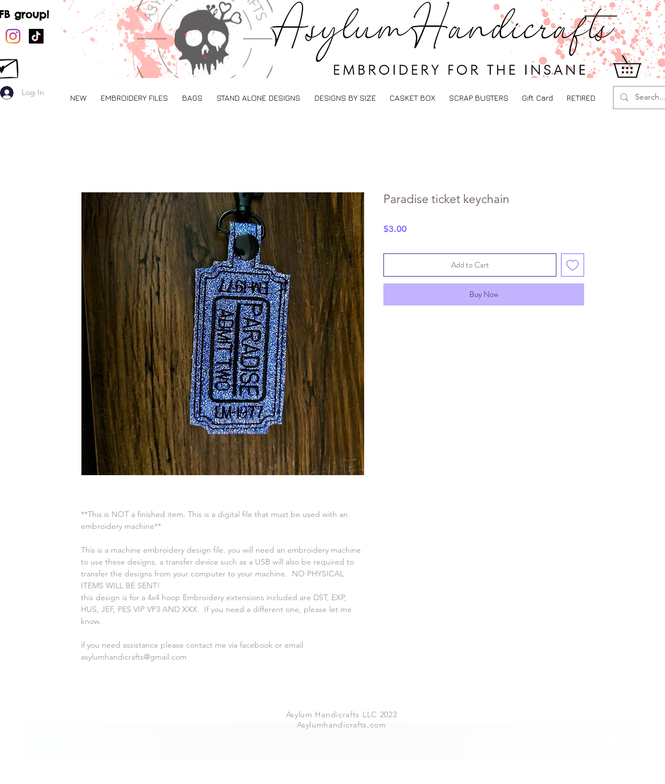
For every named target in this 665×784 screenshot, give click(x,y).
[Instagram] (13, 36)
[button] (134, 97)
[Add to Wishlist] (572, 265)
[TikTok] (36, 36)
